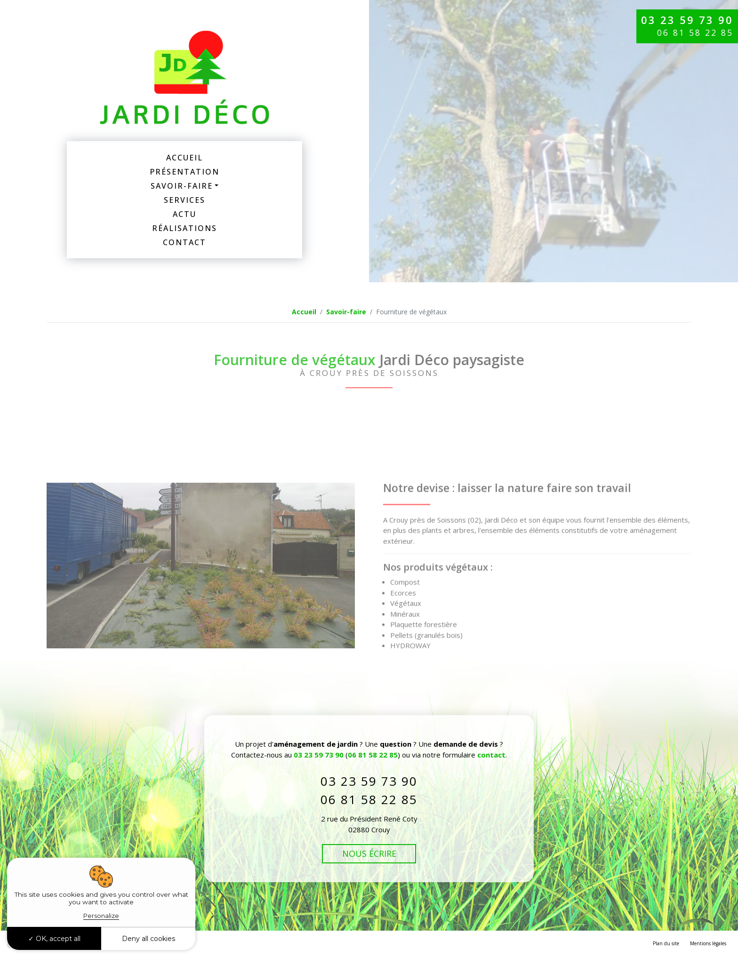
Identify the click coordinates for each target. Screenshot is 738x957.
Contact (184, 242)
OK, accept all (54, 938)
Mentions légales (708, 943)
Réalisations (184, 228)
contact (491, 754)
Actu (184, 214)
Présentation (184, 172)
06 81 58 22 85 (373, 754)
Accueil (184, 157)
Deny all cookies (148, 938)
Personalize (101, 915)
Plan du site (666, 943)
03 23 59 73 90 (687, 20)
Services (184, 200)
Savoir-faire (182, 186)
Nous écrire (369, 853)
